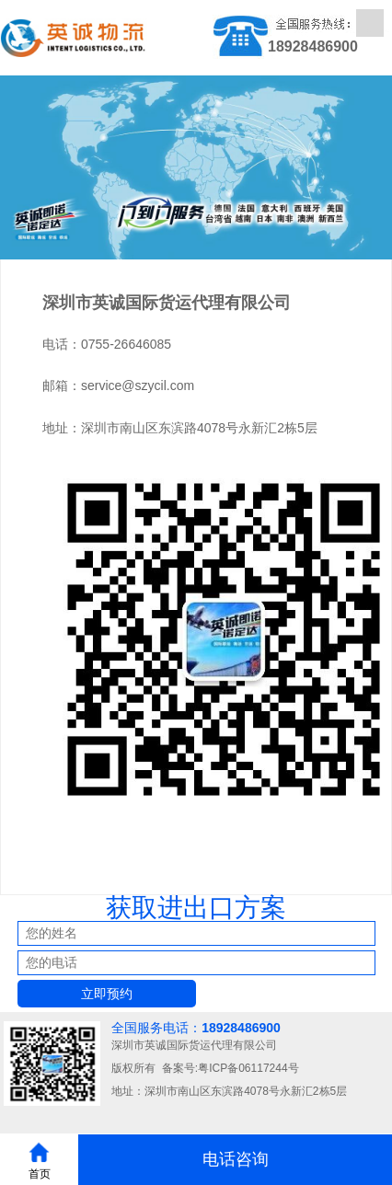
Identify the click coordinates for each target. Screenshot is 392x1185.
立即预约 (107, 993)
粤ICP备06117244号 (248, 1068)
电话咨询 (235, 1159)
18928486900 (241, 1027)
